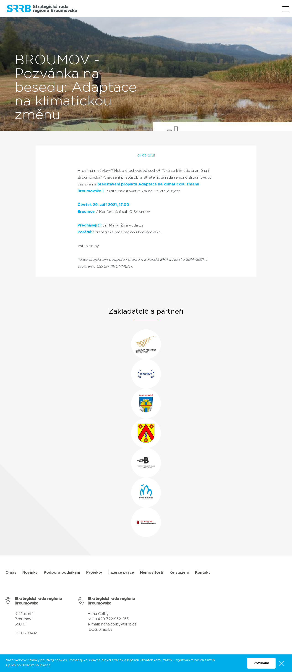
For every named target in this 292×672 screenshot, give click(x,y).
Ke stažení (179, 572)
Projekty (94, 572)
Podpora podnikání (62, 572)
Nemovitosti (151, 572)
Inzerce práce (121, 572)
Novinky (30, 572)
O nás (10, 572)
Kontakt (202, 572)
